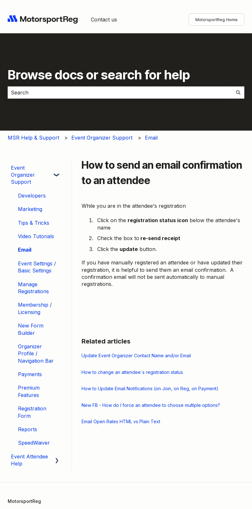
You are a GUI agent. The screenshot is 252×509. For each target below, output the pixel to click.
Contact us (104, 19)
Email (151, 137)
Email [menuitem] (24, 249)
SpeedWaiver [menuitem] (34, 443)
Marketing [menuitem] (30, 209)
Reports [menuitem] (27, 429)
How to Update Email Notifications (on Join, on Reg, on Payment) (150, 388)
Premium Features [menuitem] (29, 391)
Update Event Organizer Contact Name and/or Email (136, 355)
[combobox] (120, 92)
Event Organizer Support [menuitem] (23, 175)
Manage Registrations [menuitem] (33, 288)
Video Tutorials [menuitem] (36, 236)
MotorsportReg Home (216, 19)
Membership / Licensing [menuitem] (35, 308)
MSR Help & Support (33, 137)
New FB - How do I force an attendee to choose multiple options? (151, 405)
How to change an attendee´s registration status (132, 372)
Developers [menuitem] (32, 195)
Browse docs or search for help (99, 75)
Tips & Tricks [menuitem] (33, 223)
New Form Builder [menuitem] (30, 329)
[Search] (238, 92)
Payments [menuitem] (30, 374)
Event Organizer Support (101, 137)
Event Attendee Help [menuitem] (29, 460)
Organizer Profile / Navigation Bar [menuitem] (36, 353)
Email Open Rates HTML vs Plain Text (121, 421)
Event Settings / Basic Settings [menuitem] (37, 267)
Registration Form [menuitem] (32, 412)
